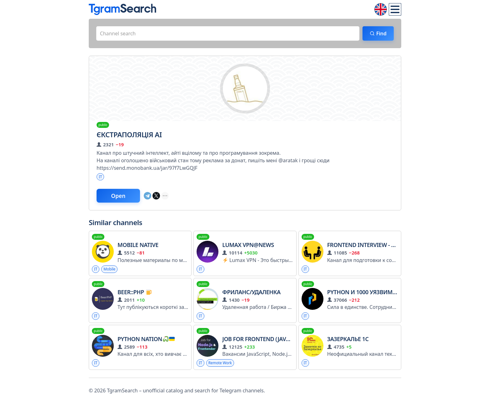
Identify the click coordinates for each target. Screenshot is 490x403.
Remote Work (220, 363)
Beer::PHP (135, 292)
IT (100, 176)
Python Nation (146, 339)
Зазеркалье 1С (348, 339)
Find (381, 33)
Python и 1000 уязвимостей (369, 292)
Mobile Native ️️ (139, 245)
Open (119, 196)
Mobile (110, 269)
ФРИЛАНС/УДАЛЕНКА (251, 292)
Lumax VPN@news (248, 245)
